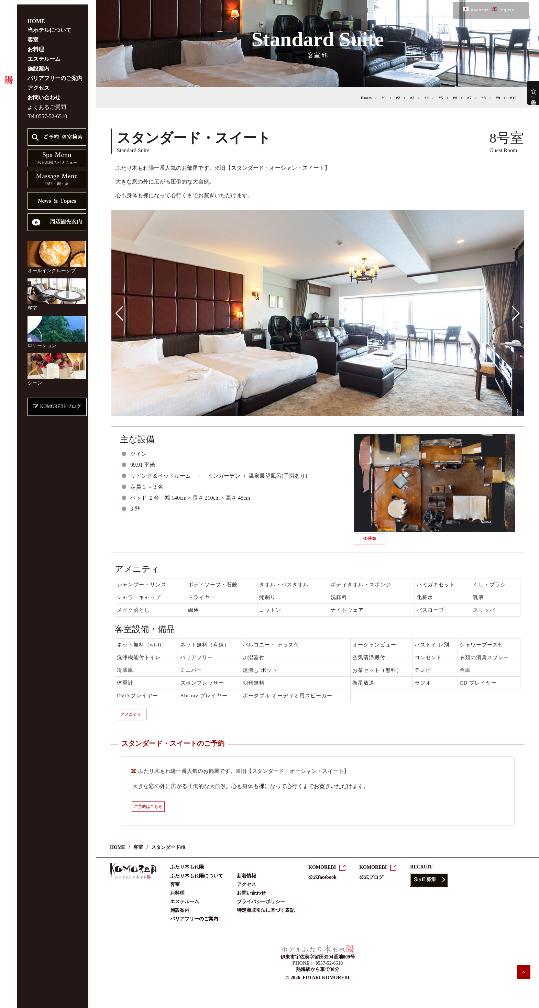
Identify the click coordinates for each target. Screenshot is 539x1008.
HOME (36, 17)
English (503, 10)
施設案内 (39, 64)
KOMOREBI (322, 867)
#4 (427, 98)
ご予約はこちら (148, 806)
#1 (384, 98)
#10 (513, 98)
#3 (412, 98)
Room (366, 98)
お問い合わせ (44, 93)
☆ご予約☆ (534, 92)
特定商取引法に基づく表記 (266, 910)
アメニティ (130, 714)
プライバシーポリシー (261, 901)
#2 (398, 98)
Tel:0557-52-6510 (47, 112)
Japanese (476, 10)
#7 (470, 98)
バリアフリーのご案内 (55, 74)
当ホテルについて (50, 26)
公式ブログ (371, 877)
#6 (455, 98)
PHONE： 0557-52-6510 (318, 963)
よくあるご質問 (47, 103)
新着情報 (246, 875)
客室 (33, 35)
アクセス (39, 83)
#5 (441, 98)
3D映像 (369, 538)
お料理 (36, 45)
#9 (498, 98)
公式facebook (322, 877)
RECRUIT (421, 866)
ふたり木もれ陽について (196, 875)
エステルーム (44, 54)
